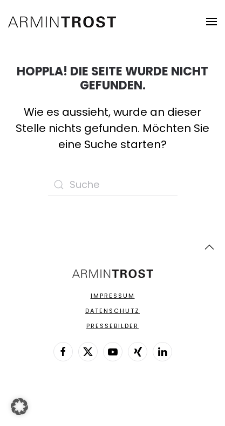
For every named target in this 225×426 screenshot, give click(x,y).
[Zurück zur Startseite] (62, 21)
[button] (211, 21)
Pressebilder (112, 326)
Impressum (113, 295)
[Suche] (113, 184)
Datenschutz (112, 310)
